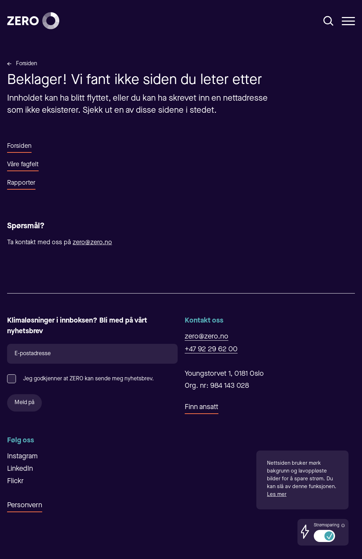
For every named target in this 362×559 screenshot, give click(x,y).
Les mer (276, 494)
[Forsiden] (33, 20)
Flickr (15, 481)
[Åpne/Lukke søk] (328, 21)
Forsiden (26, 64)
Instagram (22, 456)
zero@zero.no (92, 242)
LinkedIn (20, 469)
